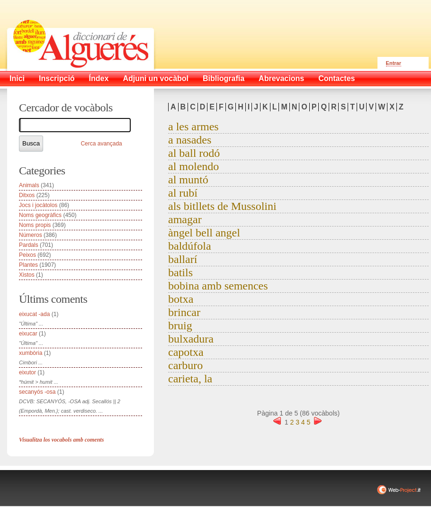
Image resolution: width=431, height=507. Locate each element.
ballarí (182, 259)
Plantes (28, 265)
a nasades (189, 140)
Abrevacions (281, 78)
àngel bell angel (204, 232)
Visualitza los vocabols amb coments (61, 439)
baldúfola (189, 246)
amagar (185, 219)
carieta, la (190, 378)
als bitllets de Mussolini (222, 206)
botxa (180, 299)
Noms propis (35, 225)
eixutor (27, 372)
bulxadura (191, 339)
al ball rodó (194, 153)
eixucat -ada (34, 314)
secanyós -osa (37, 392)
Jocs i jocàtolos (38, 205)
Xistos (27, 275)
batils (180, 272)
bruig (180, 325)
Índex (99, 78)
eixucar (28, 333)
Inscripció (57, 78)
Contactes (336, 78)
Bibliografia (223, 78)
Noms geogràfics (40, 215)
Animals (29, 185)
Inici (17, 78)
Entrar (393, 63)
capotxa (186, 352)
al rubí (183, 193)
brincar (184, 312)
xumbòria (30, 353)
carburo (185, 365)
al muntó (188, 179)
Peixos (27, 255)
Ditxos (27, 195)
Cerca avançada (101, 143)
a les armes (193, 126)
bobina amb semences (218, 286)
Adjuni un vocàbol (156, 78)
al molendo (193, 166)
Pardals (28, 245)
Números (30, 235)
